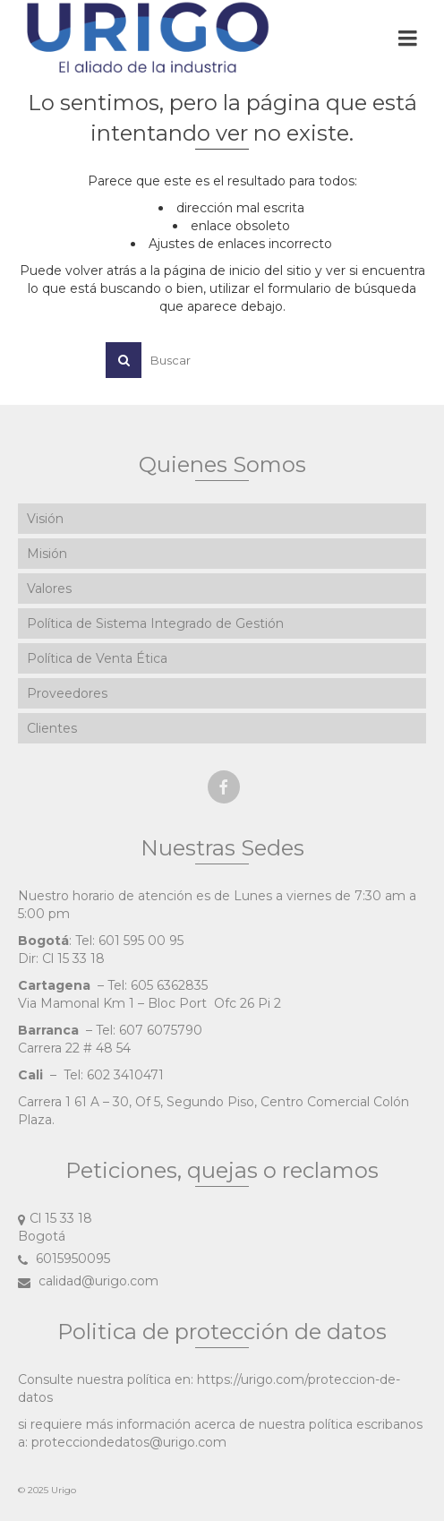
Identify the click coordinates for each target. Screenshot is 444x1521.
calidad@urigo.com (88, 1281)
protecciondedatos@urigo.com (128, 1442)
